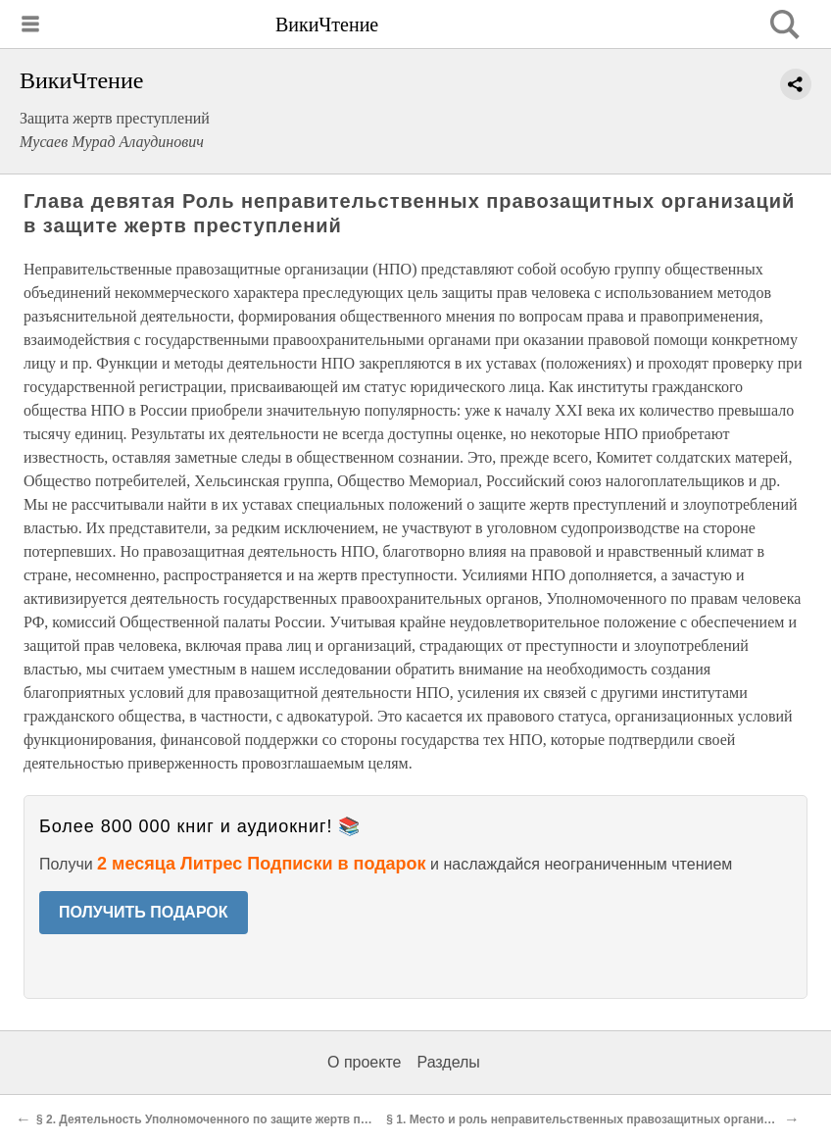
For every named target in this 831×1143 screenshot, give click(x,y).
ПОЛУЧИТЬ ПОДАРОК (143, 912)
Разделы (447, 1062)
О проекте (364, 1062)
